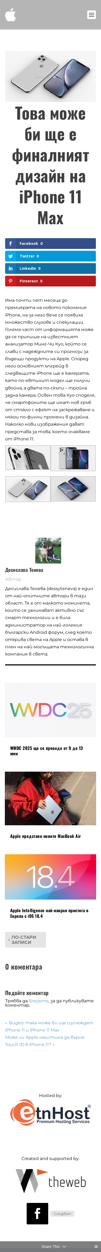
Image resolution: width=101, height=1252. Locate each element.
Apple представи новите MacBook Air (45, 836)
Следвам (62, 1213)
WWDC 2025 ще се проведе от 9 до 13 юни (46, 751)
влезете (39, 1000)
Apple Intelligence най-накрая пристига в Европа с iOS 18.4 (49, 913)
